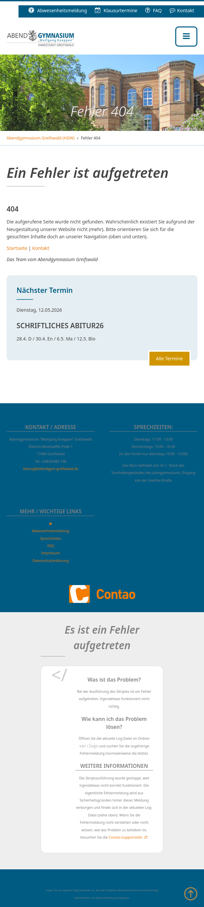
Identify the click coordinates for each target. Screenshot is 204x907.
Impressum (50, 553)
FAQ (153, 10)
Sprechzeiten (50, 538)
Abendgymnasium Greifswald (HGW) (40, 138)
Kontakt (182, 10)
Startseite (17, 248)
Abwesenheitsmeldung (57, 10)
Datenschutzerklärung (50, 560)
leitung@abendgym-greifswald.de (50, 468)
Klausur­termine (116, 10)
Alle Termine (169, 358)
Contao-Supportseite (126, 837)
